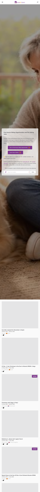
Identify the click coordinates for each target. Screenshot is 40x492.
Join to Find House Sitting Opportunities (20, 147)
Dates (33, 172)
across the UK (26, 161)
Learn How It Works (15, 152)
